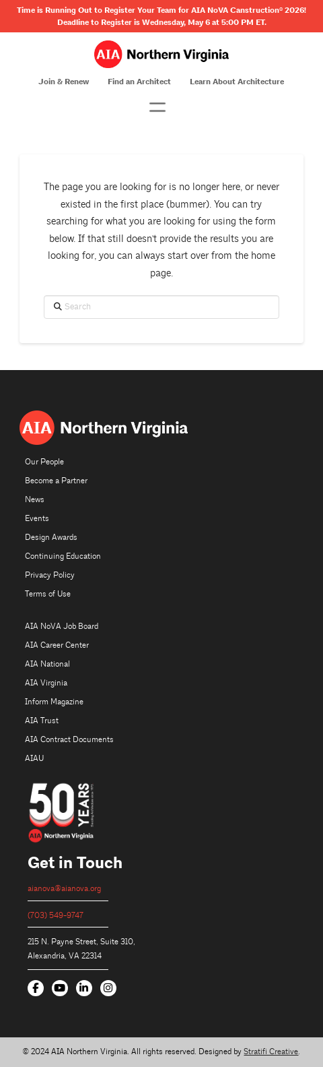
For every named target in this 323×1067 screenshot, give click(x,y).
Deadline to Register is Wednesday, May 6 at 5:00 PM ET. (161, 22)
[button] (157, 107)
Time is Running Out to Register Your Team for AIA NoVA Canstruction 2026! (161, 10)
